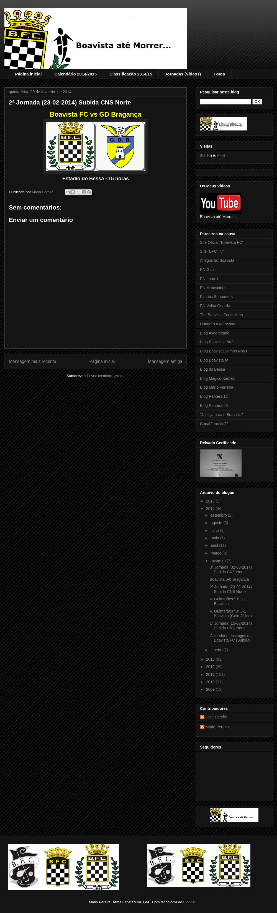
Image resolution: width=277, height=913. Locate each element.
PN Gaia (207, 269)
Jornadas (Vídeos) (183, 74)
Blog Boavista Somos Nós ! (223, 351)
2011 (211, 674)
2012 (211, 667)
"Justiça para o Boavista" (221, 414)
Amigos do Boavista (217, 260)
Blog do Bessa (212, 369)
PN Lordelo (209, 278)
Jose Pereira (216, 717)
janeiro (217, 650)
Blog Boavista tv (214, 360)
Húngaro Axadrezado (218, 324)
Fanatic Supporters (216, 296)
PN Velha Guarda (215, 306)
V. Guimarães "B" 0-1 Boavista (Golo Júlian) (231, 613)
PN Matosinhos (213, 288)
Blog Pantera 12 (214, 396)
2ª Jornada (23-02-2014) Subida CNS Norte (231, 589)
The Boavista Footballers (221, 315)
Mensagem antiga (165, 361)
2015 (211, 501)
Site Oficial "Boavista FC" (221, 242)
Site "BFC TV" (212, 251)
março (216, 553)
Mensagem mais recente (32, 361)
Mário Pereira (217, 727)
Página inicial (28, 74)
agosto (217, 522)
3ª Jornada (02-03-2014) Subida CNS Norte (231, 569)
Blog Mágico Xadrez (217, 378)
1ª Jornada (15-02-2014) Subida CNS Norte (231, 625)
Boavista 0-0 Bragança (229, 579)
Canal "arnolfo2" (214, 424)
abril (215, 545)
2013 (211, 659)
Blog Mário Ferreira (216, 387)
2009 (211, 689)
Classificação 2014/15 (130, 74)
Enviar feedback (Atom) (106, 376)
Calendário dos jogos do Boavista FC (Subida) (231, 638)
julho (215, 530)
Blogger (189, 902)
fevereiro (219, 560)
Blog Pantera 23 (214, 405)
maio (215, 538)
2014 (211, 508)
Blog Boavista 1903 (217, 342)
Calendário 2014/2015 (75, 74)
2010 (211, 682)
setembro (219, 515)
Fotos (219, 74)
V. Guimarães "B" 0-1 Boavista (228, 601)
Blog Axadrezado (214, 333)
